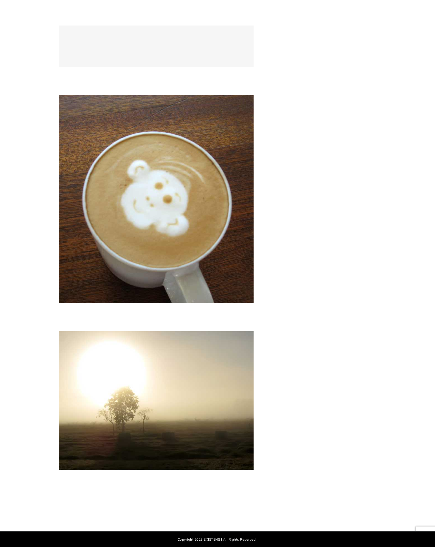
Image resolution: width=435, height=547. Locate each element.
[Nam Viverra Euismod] (156, 98)
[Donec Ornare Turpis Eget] (217, 46)
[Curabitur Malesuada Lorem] (156, 334)
